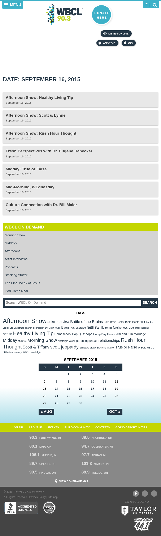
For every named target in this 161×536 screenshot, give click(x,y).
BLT (143, 322)
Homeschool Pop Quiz (69, 334)
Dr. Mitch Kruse (52, 328)
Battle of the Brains (86, 321)
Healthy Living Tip (33, 333)
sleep (93, 347)
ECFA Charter (49, 507)
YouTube (145, 493)
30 (80, 403)
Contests (102, 427)
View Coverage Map (73, 481)
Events (53, 427)
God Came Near (16, 291)
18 (104, 388)
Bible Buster (132, 322)
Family (99, 327)
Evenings (68, 327)
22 (68, 396)
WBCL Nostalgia (32, 352)
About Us (36, 427)
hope (89, 334)
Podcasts (11, 267)
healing (145, 328)
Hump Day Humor (104, 334)
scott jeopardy (64, 347)
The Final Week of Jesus (22, 283)
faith (90, 327)
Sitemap (52, 497)
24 (92, 396)
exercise (81, 327)
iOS (128, 43)
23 (80, 396)
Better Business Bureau (21, 507)
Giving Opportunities (131, 427)
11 (104, 381)
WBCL (142, 347)
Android (107, 43)
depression (38, 328)
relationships (109, 340)
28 (56, 403)
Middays (11, 243)
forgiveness (120, 327)
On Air (18, 427)
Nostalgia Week (66, 340)
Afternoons (12, 251)
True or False (126, 347)
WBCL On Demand (24, 227)
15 (68, 388)
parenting (82, 340)
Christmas (19, 328)
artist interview (58, 322)
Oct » (114, 412)
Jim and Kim (124, 334)
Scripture (84, 347)
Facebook (136, 493)
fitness (108, 328)
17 (92, 388)
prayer (93, 340)
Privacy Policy (37, 497)
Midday (10, 340)
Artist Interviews (16, 259)
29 (68, 403)
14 (56, 388)
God (131, 327)
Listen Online (116, 33)
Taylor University (137, 510)
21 (56, 396)
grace (137, 328)
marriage (140, 334)
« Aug (46, 412)
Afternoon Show (25, 320)
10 (92, 381)
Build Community (77, 427)
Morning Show (15, 235)
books (149, 322)
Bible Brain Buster (114, 322)
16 (80, 388)
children (8, 327)
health (7, 334)
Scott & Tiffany (36, 347)
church (28, 328)
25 (104, 396)
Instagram (154, 493)
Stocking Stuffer (16, 275)
